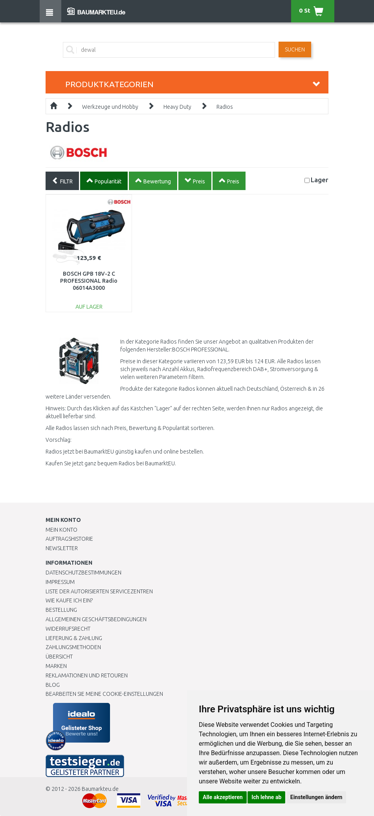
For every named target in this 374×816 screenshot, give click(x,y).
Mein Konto (61, 530)
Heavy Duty (177, 107)
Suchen (295, 49)
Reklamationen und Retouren (87, 675)
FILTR (62, 181)
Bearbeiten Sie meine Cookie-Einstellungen (104, 694)
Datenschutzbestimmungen (83, 572)
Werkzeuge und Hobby (110, 107)
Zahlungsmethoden (73, 647)
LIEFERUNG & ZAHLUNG (74, 638)
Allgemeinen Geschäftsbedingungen (96, 619)
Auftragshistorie (69, 539)
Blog (53, 685)
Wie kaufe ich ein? (69, 600)
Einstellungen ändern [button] (316, 797)
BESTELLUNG (61, 610)
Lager (319, 179)
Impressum (60, 582)
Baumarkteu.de (100, 789)
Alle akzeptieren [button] (223, 797)
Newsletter (62, 548)
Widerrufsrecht (68, 629)
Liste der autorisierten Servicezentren (99, 591)
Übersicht (59, 656)
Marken (56, 666)
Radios (224, 107)
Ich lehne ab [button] (266, 797)
